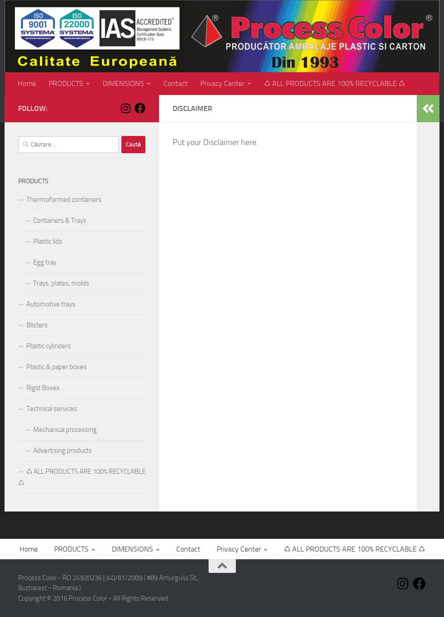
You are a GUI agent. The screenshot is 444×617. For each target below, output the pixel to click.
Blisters (37, 325)
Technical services (51, 409)
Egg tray (44, 262)
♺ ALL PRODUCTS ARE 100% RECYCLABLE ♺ (334, 83)
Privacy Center (222, 83)
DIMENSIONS (123, 83)
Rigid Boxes (43, 388)
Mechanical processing (65, 430)
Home (27, 83)
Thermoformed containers (63, 200)
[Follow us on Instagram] (125, 108)
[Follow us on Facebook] (140, 108)
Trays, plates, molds (61, 283)
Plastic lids (47, 241)
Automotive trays (50, 304)
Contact (176, 83)
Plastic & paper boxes (56, 367)
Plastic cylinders (48, 346)
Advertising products (62, 450)
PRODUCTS (66, 83)
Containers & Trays (59, 220)
